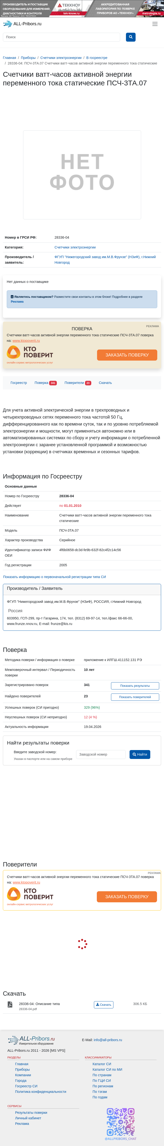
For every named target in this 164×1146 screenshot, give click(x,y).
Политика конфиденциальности (40, 1092)
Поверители (78, 383)
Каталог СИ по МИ (107, 1069)
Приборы (22, 1069)
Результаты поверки (31, 1112)
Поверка (46, 383)
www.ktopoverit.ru (26, 341)
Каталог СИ (102, 1064)
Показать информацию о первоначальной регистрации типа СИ (54, 577)
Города (20, 1080)
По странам (102, 1075)
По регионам (103, 1086)
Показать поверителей (135, 697)
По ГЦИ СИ (102, 1080)
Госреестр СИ (26, 1086)
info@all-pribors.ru (108, 1040)
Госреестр (19, 383)
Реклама (22, 1124)
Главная (21, 1064)
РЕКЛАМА (152, 326)
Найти (140, 754)
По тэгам (100, 1092)
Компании (23, 1075)
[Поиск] (61, 37)
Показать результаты (135, 686)
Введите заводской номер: (35, 752)
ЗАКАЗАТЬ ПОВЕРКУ (127, 355)
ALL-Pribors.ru (22, 24)
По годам (100, 1097)
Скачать (105, 383)
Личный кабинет (28, 1118)
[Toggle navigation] (155, 24)
